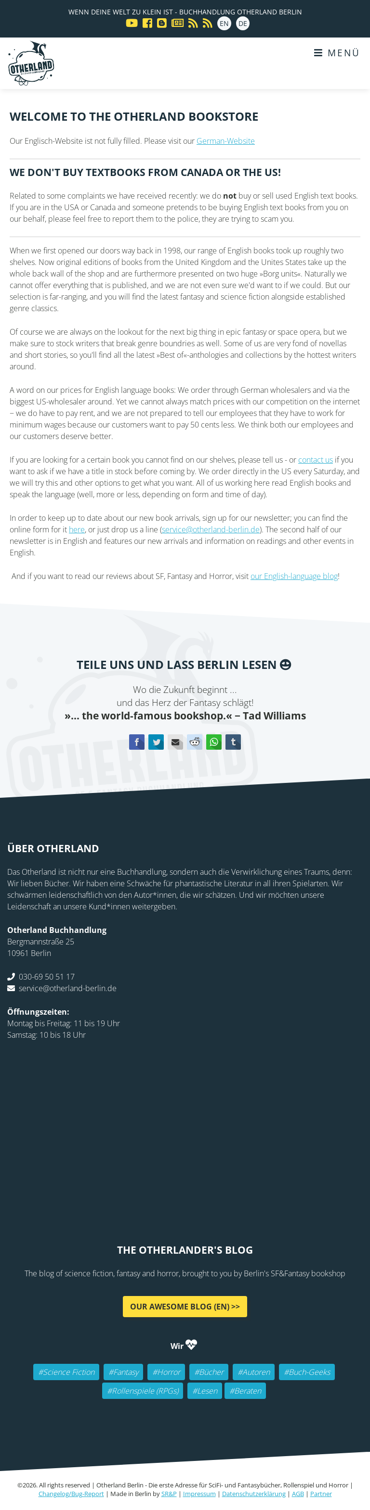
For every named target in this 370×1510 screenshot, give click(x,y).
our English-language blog (294, 576)
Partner (321, 1493)
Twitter (156, 742)
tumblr (233, 742)
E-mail (175, 742)
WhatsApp (214, 742)
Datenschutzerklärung (254, 1493)
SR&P (169, 1493)
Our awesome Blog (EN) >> (185, 1306)
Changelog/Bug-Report (71, 1493)
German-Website (226, 141)
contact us (315, 459)
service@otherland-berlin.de (211, 529)
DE (242, 23)
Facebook (137, 742)
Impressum (199, 1493)
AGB (298, 1493)
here (77, 529)
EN (224, 23)
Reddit (194, 742)
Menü (337, 52)
